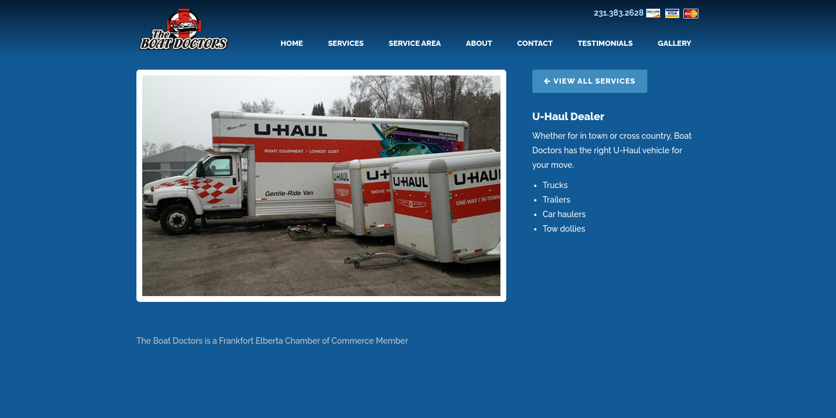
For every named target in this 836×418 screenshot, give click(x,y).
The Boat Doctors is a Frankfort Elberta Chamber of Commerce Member (272, 340)
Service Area (414, 43)
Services (346, 43)
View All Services (590, 81)
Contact (535, 43)
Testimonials (605, 43)
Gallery (674, 43)
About (479, 43)
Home (291, 43)
